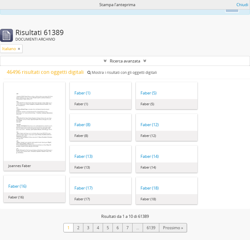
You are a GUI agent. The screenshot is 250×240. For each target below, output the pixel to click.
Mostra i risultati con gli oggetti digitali (122, 72)
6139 (151, 227)
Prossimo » (173, 227)
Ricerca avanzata (125, 61)
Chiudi (242, 4)
